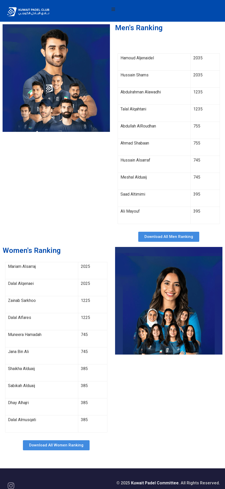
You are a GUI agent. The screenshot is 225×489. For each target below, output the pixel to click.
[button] (168, 237)
